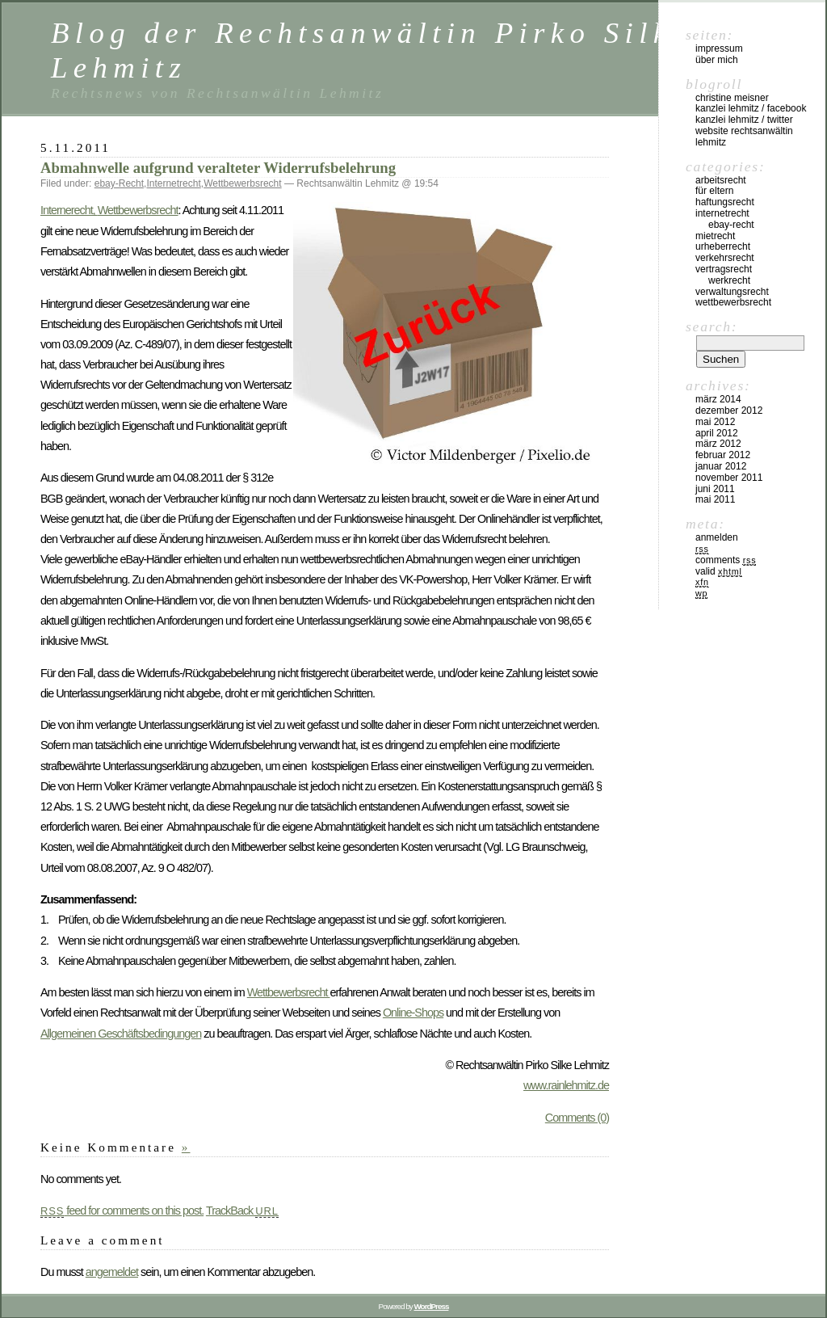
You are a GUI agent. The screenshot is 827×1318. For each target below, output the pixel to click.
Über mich (716, 59)
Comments (725, 560)
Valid (718, 571)
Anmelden (716, 537)
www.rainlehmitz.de (566, 1085)
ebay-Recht (119, 183)
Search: (711, 326)
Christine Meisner (732, 97)
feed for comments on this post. (122, 1210)
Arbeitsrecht (720, 180)
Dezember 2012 (728, 410)
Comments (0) (577, 1117)
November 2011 (728, 477)
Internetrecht (173, 183)
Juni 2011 (715, 489)
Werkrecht (729, 280)
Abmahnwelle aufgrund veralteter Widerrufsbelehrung (218, 167)
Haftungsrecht (724, 202)
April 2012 (716, 433)
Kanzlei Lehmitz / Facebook (750, 108)
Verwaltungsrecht (732, 291)
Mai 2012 (715, 421)
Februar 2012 (722, 455)
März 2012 (718, 443)
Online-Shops (413, 1012)
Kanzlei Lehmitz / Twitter (744, 119)
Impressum (719, 48)
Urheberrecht (722, 246)
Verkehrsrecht (724, 257)
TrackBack (242, 1210)
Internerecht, (69, 210)
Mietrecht (715, 236)
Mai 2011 (715, 499)
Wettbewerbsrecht (243, 183)
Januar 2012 (720, 466)
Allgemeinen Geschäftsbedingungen (120, 1033)
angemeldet (112, 1271)
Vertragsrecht (723, 269)
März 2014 (718, 399)
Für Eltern (714, 190)
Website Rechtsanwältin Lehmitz (744, 136)
